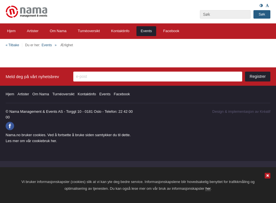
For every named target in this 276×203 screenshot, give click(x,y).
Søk (262, 14)
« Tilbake (12, 45)
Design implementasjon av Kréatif (241, 111)
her (208, 188)
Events (46, 45)
